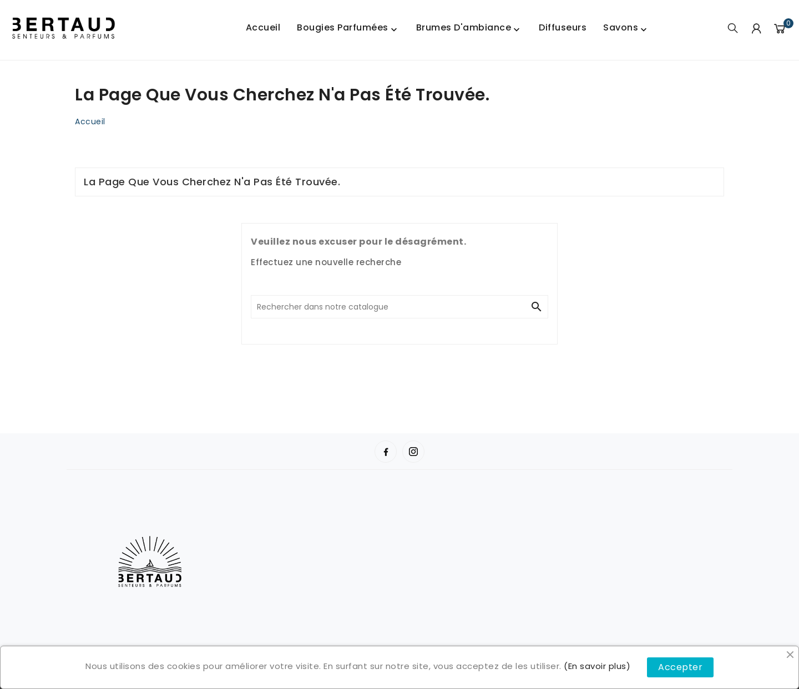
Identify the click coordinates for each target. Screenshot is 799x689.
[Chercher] (388, 307)
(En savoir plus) (597, 666)
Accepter (680, 667)
